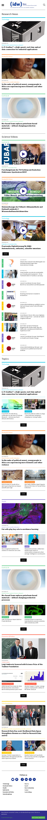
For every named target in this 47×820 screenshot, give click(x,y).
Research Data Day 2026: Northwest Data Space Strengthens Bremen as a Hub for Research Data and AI (21, 733)
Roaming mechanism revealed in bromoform (30, 294)
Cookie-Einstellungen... (7, 817)
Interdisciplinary (7, 794)
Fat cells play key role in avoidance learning (20, 529)
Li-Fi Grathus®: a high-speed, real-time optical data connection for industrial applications (21, 48)
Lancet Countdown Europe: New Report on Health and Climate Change (32, 337)
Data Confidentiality (29, 788)
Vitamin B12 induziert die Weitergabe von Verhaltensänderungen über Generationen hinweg (32, 263)
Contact (26, 790)
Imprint (26, 786)
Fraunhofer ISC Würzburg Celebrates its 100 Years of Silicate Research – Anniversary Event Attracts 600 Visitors (12, 416)
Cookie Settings (28, 792)
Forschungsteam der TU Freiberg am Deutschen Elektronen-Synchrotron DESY (21, 171)
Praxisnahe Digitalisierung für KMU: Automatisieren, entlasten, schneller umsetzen (21, 247)
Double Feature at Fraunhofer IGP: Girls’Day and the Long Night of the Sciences (35, 756)
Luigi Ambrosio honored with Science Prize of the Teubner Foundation (22, 665)
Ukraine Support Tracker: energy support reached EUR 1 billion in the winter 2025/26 (34, 687)
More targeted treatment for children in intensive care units (11, 549)
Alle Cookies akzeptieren (38, 817)
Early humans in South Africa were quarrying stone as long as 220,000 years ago (11, 485)
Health (4, 788)
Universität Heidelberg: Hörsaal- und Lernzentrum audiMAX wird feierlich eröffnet (31, 348)
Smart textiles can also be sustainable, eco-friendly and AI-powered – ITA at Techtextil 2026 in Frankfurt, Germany (31, 273)
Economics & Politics (8, 792)
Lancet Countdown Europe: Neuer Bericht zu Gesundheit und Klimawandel (32, 284)
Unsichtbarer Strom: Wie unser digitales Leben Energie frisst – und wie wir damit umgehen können (32, 316)
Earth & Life (6, 790)
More (5, 254)
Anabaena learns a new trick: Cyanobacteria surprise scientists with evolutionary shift (35, 621)
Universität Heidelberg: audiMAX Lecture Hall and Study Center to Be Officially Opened (32, 306)
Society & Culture (7, 786)
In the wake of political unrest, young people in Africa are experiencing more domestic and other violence (22, 86)
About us (27, 784)
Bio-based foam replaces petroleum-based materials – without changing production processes (19, 125)
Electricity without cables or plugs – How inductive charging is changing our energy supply (35, 415)
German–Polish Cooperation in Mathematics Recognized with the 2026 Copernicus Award (12, 756)
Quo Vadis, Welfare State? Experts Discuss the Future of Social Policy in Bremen (35, 485)
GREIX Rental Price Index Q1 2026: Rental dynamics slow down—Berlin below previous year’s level (12, 687)
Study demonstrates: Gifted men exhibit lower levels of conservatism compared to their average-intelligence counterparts (35, 551)
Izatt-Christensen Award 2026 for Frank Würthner (12, 620)
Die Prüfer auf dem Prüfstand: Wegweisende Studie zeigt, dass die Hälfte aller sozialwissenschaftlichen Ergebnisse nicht (31, 328)
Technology (6, 784)
